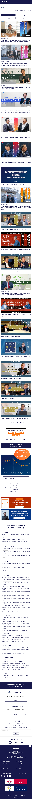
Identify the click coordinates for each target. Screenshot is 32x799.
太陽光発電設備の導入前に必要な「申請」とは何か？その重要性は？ (16, 665)
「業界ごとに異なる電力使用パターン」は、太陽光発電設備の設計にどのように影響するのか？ (16, 580)
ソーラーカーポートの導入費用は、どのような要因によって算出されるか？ (16, 556)
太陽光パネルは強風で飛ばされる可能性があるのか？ (13, 635)
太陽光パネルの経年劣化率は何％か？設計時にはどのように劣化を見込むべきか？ (16, 569)
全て (8, 15)
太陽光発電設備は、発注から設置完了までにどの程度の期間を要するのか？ (16, 592)
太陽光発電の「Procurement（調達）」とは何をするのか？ (14, 663)
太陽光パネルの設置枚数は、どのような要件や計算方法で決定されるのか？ (16, 589)
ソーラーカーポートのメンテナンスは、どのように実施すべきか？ (15, 647)
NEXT (21, 422)
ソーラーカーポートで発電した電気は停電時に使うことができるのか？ (16, 669)
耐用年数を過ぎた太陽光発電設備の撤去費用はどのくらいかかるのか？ (16, 637)
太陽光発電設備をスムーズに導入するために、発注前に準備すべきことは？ (16, 596)
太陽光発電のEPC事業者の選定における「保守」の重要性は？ (14, 667)
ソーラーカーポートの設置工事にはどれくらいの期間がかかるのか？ (16, 577)
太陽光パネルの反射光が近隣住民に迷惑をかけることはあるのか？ (15, 630)
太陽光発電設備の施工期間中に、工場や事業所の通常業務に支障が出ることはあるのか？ (16, 676)
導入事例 (8, 18)
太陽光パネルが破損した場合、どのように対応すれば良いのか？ (15, 653)
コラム (24, 15)
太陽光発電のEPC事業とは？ (8, 659)
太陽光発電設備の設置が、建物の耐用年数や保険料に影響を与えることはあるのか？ (16, 627)
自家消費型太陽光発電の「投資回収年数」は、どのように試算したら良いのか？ (16, 552)
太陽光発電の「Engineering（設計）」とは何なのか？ (13, 661)
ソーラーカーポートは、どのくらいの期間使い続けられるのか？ (15, 639)
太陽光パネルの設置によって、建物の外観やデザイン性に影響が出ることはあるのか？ (16, 624)
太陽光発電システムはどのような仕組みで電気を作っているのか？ (15, 541)
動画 (23, 18)
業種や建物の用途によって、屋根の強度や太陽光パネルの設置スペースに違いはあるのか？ (16, 632)
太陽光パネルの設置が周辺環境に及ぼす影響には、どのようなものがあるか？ (16, 608)
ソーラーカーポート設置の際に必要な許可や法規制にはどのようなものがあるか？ (16, 583)
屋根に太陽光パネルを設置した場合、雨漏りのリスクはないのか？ (15, 641)
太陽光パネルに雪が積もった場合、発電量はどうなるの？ (14, 567)
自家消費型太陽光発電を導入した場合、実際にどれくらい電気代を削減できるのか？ (16, 549)
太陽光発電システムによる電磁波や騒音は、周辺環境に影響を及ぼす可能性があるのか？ (16, 603)
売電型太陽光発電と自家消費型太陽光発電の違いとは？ (13, 539)
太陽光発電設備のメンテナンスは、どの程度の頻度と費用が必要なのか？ (16, 650)
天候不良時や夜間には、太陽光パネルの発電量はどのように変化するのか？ (16, 564)
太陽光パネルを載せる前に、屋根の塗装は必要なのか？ (13, 605)
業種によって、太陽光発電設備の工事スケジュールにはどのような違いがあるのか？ (16, 535)
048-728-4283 (17, 742)
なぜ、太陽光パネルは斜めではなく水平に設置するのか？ (14, 586)
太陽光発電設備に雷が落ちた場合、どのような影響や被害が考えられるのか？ (16, 618)
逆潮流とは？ (5, 537)
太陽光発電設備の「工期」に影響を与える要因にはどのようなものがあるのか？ (16, 599)
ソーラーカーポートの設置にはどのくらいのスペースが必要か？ (15, 611)
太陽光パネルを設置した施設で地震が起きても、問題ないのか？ (15, 621)
